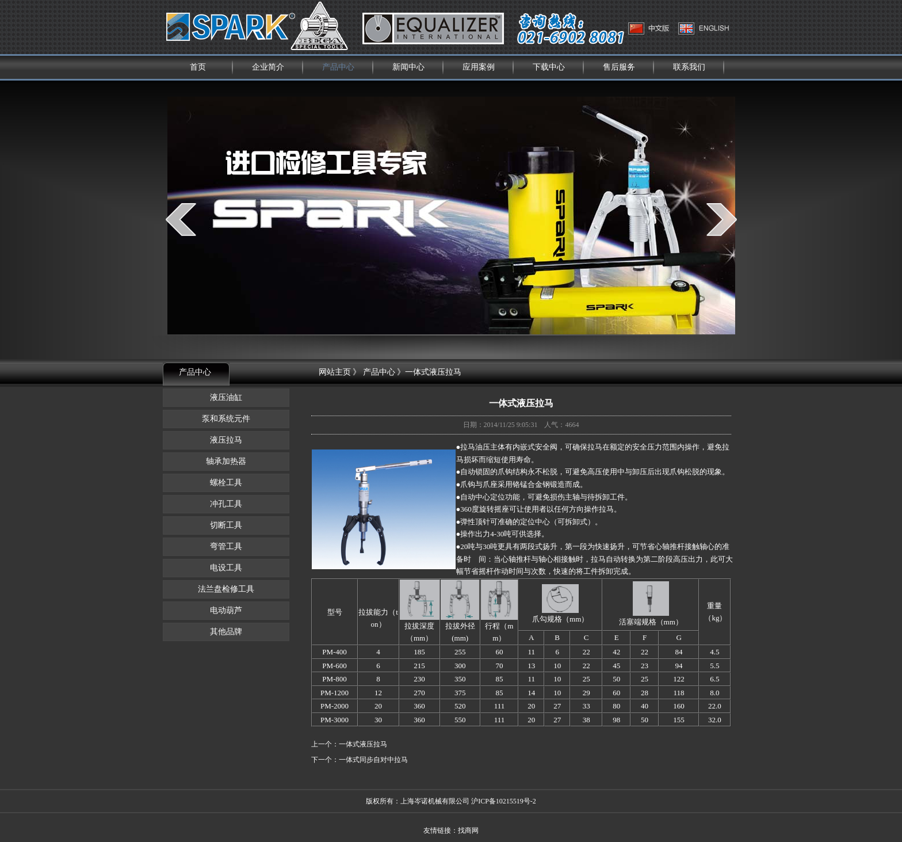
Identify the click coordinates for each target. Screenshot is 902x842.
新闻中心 (408, 67)
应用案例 (479, 67)
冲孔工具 (226, 504)
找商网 (468, 830)
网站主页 (335, 372)
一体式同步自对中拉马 (373, 760)
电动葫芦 (226, 610)
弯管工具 (226, 546)
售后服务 (619, 67)
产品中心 (338, 67)
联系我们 (689, 67)
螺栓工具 (226, 482)
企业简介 (268, 67)
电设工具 (226, 567)
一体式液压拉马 (363, 744)
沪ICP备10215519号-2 (503, 801)
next (721, 219)
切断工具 (226, 525)
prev (181, 219)
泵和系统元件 (226, 418)
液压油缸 (226, 397)
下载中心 (549, 67)
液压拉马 (226, 440)
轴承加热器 (226, 461)
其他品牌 (226, 631)
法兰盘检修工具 (226, 589)
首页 (198, 67)
